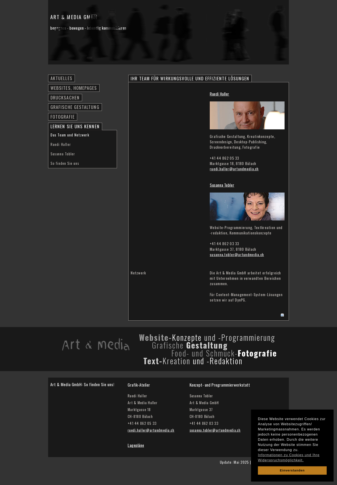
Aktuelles (61, 78)
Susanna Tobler (63, 153)
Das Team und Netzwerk (70, 135)
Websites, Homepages (74, 87)
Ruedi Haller (61, 144)
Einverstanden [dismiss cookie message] (292, 470)
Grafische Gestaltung (75, 107)
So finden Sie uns (65, 163)
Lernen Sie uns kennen (75, 126)
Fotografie (63, 116)
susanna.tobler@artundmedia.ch (237, 254)
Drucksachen (65, 97)
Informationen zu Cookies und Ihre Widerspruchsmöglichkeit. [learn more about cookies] (289, 457)
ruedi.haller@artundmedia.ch (234, 168)
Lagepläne (136, 445)
